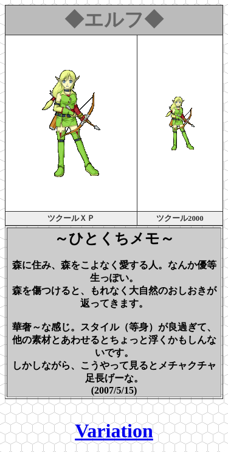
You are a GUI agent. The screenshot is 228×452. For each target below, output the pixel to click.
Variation (114, 431)
